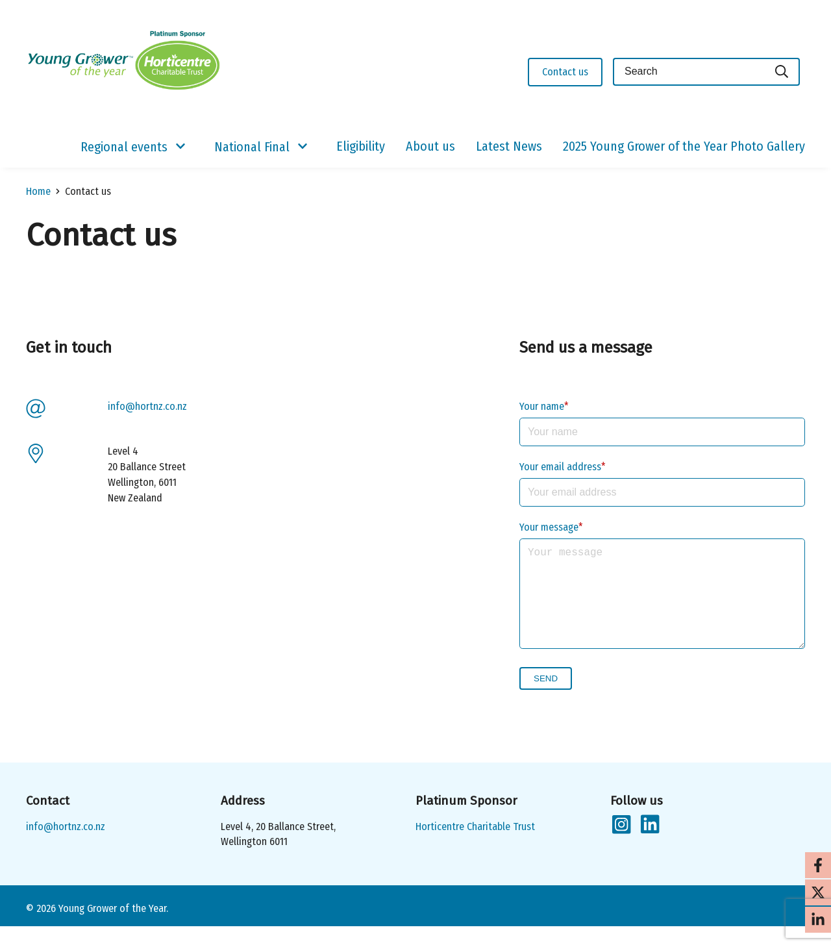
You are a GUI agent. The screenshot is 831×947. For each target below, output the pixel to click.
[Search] (782, 72)
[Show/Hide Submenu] (180, 147)
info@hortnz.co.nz (147, 406)
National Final (252, 147)
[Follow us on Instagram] (620, 845)
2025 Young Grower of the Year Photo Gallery (684, 146)
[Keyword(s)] (689, 72)
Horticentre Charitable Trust (475, 847)
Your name (541, 406)
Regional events (124, 147)
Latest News (509, 146)
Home (38, 191)
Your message (548, 527)
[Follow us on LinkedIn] (649, 845)
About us (430, 146)
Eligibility (360, 146)
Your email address (560, 467)
